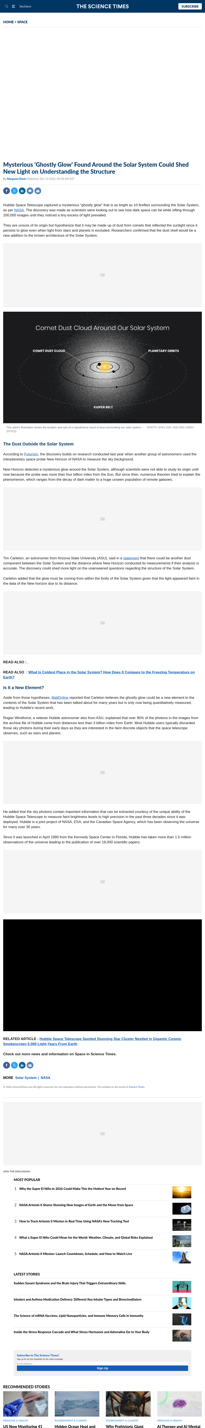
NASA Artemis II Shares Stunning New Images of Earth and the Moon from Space (76, 1205)
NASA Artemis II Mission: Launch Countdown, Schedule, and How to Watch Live (75, 1254)
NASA (19, 210)
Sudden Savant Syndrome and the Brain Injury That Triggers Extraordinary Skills (70, 1283)
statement (131, 558)
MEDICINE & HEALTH (15, 1420)
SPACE (22, 22)
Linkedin (22, 190)
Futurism (31, 454)
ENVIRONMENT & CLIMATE (71, 1420)
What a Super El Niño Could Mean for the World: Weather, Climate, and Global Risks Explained (86, 1237)
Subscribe (190, 6)
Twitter (14, 190)
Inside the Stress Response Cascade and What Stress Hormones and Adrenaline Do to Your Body (81, 1332)
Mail (37, 190)
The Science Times (103, 6)
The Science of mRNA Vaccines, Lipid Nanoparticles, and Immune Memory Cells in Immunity (78, 1315)
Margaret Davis (17, 178)
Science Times (136, 1086)
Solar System (26, 1078)
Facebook (6, 190)
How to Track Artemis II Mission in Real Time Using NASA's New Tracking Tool (74, 1221)
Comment (30, 190)
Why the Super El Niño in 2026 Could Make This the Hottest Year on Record (72, 1188)
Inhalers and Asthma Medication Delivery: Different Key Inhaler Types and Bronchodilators (78, 1299)
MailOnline (60, 698)
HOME (8, 22)
